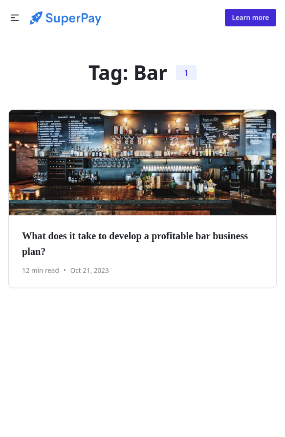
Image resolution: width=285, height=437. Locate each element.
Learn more (250, 17)
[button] (15, 18)
